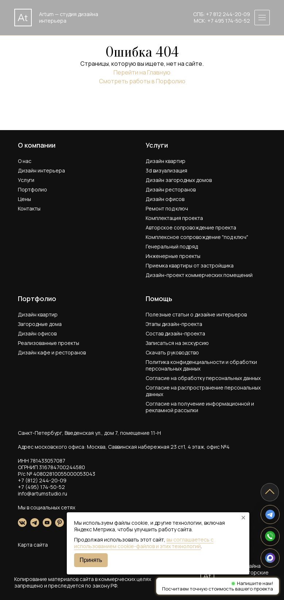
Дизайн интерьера (41, 170)
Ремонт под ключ (167, 208)
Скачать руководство (172, 352)
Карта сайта (33, 544)
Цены (24, 198)
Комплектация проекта (174, 217)
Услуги (26, 179)
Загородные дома (40, 323)
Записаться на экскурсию (177, 342)
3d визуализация (166, 170)
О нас (24, 160)
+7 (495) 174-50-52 (41, 486)
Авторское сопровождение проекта (191, 227)
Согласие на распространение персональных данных (203, 391)
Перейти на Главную (142, 72)
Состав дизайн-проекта (175, 333)
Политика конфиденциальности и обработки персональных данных (201, 365)
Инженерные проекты (173, 255)
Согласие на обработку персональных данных (203, 378)
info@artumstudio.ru (42, 493)
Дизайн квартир (165, 160)
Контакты (29, 208)
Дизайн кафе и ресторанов (52, 352)
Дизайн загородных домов (179, 179)
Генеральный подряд (172, 246)
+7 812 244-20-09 (228, 14)
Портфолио (32, 189)
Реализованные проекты (48, 342)
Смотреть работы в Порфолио (142, 81)
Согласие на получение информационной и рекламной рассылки (200, 407)
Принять (91, 560)
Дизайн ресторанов (171, 189)
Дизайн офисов (165, 198)
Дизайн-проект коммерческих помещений (199, 274)
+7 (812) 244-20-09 (42, 480)
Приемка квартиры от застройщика (190, 265)
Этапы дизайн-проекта (174, 323)
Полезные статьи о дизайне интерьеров (196, 314)
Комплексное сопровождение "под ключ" (197, 236)
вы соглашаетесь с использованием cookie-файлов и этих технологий (144, 543)
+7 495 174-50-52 (228, 20)
